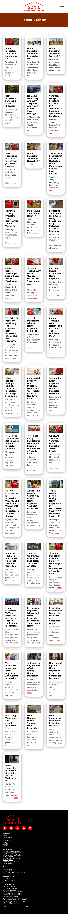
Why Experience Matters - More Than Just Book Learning (11, 159)
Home (5, 836)
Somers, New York (9, 869)
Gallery (5, 844)
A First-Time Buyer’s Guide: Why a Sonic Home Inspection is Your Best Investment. (34, 499)
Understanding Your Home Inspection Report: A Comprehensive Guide (56, 671)
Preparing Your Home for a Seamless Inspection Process (11, 722)
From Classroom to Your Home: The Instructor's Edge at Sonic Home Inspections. (11, 617)
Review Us (6, 840)
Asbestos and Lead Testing (12, 855)
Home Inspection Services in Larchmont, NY (11, 53)
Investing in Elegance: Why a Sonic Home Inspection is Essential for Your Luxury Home (34, 617)
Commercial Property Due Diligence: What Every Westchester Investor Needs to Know (33, 388)
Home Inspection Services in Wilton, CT (54, 52)
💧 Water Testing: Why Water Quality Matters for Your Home (34, 274)
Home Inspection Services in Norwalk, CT (33, 157)
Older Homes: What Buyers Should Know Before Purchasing (12, 274)
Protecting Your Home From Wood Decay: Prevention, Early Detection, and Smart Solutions (55, 220)
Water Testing (8, 863)
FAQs (4, 839)
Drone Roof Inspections (11, 861)
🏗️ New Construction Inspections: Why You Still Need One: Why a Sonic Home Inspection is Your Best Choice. (12, 503)
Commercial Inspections (11, 858)
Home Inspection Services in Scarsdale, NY (32, 53)
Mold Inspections (9, 857)
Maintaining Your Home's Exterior (33, 213)
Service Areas (7, 842)
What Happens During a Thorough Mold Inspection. (33, 722)
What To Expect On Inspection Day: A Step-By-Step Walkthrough (11, 773)
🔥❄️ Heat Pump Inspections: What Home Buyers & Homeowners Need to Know (33, 444)
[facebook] (5, 828)
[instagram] (17, 828)
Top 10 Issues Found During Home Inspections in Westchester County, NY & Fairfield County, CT (55, 503)
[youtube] (24, 828)
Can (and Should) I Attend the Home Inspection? (55, 273)
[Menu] (62, 6)
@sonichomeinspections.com (15, 873)
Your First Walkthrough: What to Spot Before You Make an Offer (33, 559)
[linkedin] (30, 828)
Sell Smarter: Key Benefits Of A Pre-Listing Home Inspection (34, 669)
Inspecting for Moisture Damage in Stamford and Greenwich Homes (56, 616)
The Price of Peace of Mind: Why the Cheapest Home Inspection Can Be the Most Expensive (11, 329)
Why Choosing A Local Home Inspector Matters (55, 720)
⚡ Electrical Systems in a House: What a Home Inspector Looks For (12, 442)
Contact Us (6, 845)
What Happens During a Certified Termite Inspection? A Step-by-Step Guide (11, 387)
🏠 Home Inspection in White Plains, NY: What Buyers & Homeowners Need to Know (55, 563)
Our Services (7, 837)
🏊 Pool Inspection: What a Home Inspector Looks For (33, 324)
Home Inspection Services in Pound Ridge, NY (11, 100)
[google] (11, 828)
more (7, 75)
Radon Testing (8, 853)
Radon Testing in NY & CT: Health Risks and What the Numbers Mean (55, 327)
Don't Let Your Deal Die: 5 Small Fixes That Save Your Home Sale (11, 559)
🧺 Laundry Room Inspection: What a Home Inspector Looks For (55, 386)
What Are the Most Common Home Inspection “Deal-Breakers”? (55, 443)
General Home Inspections (12, 852)
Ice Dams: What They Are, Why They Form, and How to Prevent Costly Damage (33, 104)
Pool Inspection (8, 860)
